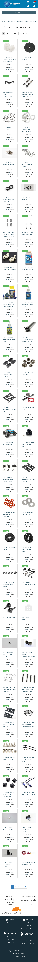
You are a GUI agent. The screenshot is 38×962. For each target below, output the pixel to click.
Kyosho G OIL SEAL (9, 617)
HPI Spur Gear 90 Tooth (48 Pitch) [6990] (8, 584)
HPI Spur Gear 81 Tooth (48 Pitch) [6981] (27, 549)
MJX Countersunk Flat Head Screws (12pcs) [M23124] (8, 234)
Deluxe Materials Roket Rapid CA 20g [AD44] (9, 339)
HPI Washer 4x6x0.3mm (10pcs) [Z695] (28, 164)
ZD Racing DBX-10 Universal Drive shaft (28, 759)
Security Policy (10, 942)
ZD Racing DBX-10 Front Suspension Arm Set (9, 724)
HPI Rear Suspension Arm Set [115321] (28, 479)
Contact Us (28, 926)
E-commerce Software (17, 956)
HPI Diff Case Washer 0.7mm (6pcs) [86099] (26, 129)
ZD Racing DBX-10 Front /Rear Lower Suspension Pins (28, 689)
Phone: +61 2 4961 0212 (28, 928)
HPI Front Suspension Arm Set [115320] (9, 409)
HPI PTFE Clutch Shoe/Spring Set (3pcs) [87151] (8, 479)
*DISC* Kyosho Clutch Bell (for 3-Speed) (27, 829)
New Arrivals (28, 940)
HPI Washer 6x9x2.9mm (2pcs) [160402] (8, 199)
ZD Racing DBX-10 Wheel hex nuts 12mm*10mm (9, 794)
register (7, 69)
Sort (15, 33)
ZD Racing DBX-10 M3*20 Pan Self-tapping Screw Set (28, 724)
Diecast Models (28, 946)
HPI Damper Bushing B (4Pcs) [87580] (8, 374)
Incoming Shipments (28, 943)
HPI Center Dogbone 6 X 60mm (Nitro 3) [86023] (28, 339)
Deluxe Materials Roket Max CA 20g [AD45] (28, 304)
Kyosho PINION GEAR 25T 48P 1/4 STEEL (8, 654)
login (10, 67)
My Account (10, 923)
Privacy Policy (10, 939)
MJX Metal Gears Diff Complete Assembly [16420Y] (9, 689)
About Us (28, 923)
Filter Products (19, 12)
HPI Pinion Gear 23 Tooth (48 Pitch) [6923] (28, 444)
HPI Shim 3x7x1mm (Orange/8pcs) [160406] (9, 514)
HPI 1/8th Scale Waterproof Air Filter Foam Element (9, 59)
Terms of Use (10, 936)
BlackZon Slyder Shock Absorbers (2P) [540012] (27, 94)
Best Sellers (28, 938)
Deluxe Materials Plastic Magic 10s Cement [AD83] (8, 304)
